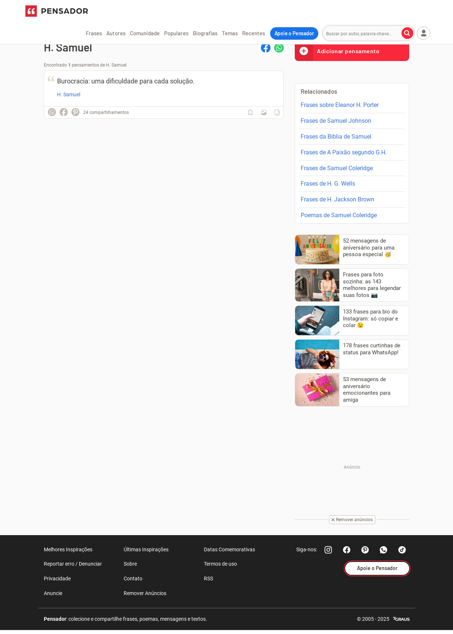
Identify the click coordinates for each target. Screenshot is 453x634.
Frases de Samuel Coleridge (337, 168)
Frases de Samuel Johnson (336, 120)
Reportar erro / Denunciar (73, 564)
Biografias (205, 33)
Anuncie (53, 593)
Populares (176, 33)
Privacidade (57, 578)
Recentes (253, 33)
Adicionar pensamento (337, 51)
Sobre (130, 564)
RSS (208, 578)
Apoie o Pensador (294, 33)
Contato (133, 578)
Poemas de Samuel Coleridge (339, 215)
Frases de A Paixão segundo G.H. (344, 152)
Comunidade (145, 33)
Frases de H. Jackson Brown (337, 199)
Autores (115, 33)
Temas (230, 33)
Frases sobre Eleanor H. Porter (340, 104)
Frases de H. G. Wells (328, 183)
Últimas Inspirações (146, 549)
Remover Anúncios (145, 593)
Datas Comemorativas (229, 549)
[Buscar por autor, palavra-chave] (407, 33)
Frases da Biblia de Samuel (336, 136)
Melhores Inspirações (68, 549)
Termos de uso (220, 564)
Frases (94, 33)
